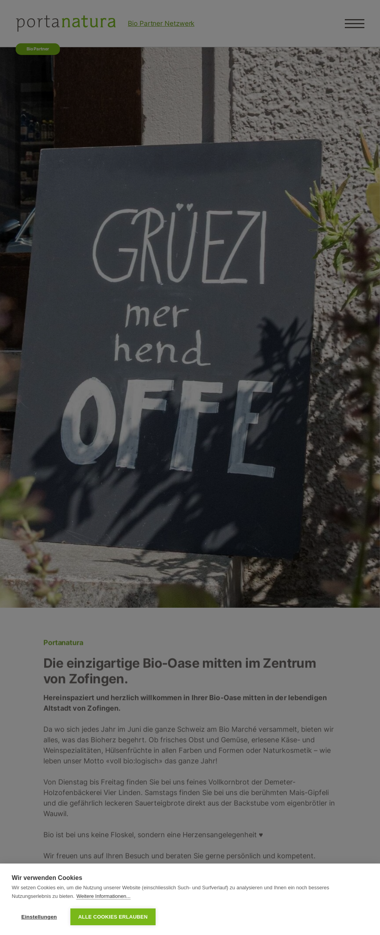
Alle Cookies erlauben (113, 917)
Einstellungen (39, 917)
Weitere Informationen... (103, 896)
